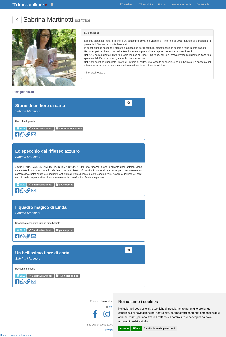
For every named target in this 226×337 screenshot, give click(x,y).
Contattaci (203, 4)
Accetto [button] (124, 328)
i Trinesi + (126, 4)
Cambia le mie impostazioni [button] (159, 328)
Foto (162, 4)
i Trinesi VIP (145, 4)
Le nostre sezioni (181, 4)
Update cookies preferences (15, 335)
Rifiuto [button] (136, 328)
